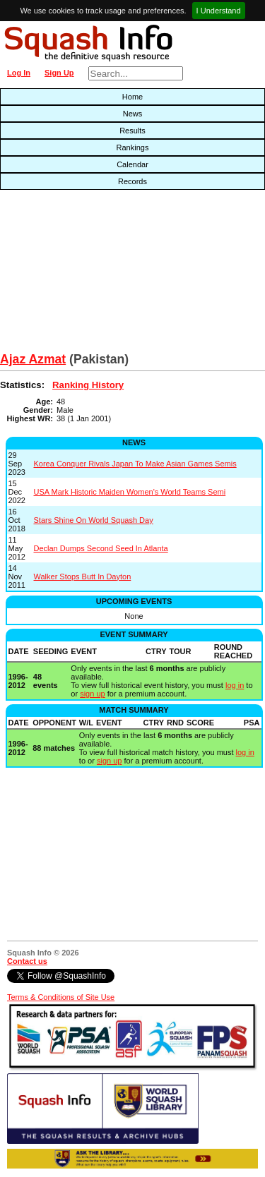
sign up (92, 693)
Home (132, 96)
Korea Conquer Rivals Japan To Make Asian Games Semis (135, 463)
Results (132, 130)
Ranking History (88, 385)
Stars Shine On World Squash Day (93, 520)
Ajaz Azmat (33, 359)
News (133, 113)
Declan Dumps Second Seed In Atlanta (101, 548)
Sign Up (59, 72)
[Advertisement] (85, 274)
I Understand (218, 10)
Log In (18, 72)
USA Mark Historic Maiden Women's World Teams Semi (130, 492)
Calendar (132, 164)
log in (234, 685)
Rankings (133, 147)
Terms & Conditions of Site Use (60, 997)
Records (132, 181)
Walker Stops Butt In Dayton (82, 576)
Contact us (27, 961)
